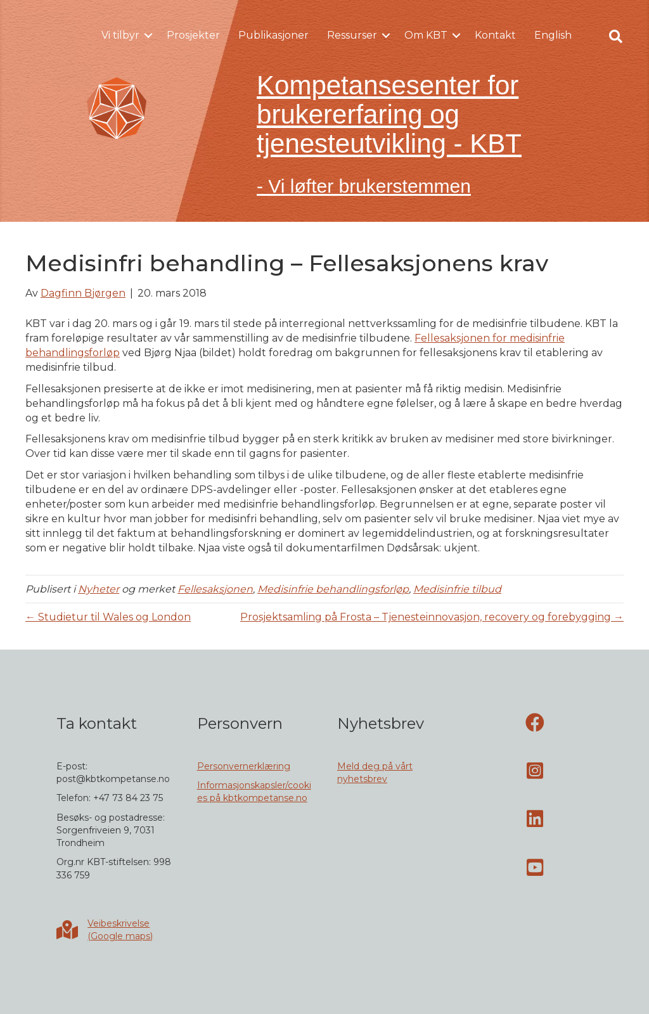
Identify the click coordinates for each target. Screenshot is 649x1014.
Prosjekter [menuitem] (193, 35)
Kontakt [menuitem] (495, 35)
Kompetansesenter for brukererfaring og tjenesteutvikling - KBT (389, 114)
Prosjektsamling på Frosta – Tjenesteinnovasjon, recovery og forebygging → (432, 617)
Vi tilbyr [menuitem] (120, 35)
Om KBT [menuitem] (425, 35)
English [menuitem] (553, 35)
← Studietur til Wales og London (108, 617)
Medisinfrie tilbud (457, 589)
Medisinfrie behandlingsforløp (333, 589)
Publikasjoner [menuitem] (273, 35)
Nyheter (98, 589)
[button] (148, 35)
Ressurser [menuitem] (352, 35)
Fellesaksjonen (215, 589)
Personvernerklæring (243, 766)
